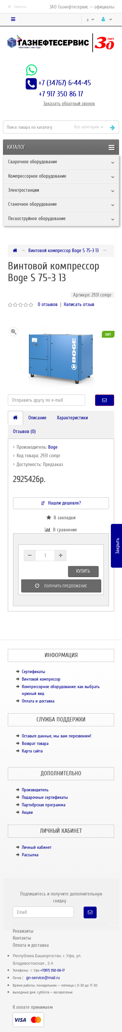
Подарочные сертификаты (45, 797)
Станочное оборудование (32, 204)
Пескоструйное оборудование (37, 218)
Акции (27, 812)
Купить (83, 571)
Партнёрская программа (43, 805)
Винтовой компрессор (41, 679)
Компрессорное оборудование (37, 176)
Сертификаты (33, 671)
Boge (53, 447)
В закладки (61, 518)
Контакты (22, 938)
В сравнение (61, 530)
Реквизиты (23, 931)
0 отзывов (48, 304)
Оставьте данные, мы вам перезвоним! (56, 736)
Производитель (35, 790)
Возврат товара (35, 743)
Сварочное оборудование (32, 162)
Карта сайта (32, 751)
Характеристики (72, 418)
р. (90, 20)
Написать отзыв (79, 304)
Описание (37, 418)
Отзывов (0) (24, 431)
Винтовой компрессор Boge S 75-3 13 (63, 250)
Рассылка (30, 855)
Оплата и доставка (38, 701)
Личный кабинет (36, 847)
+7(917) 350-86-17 (52, 970)
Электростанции (23, 190)
